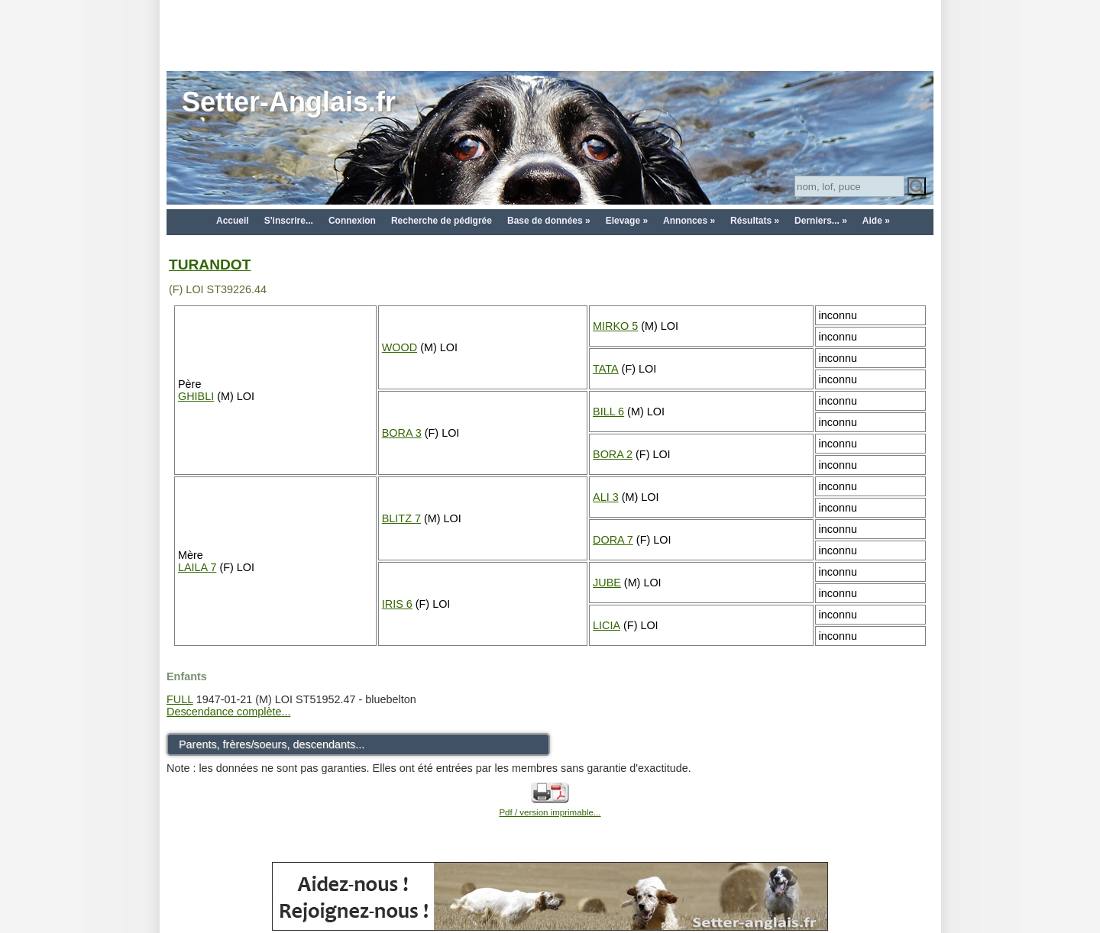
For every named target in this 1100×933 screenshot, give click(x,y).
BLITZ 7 (401, 518)
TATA (606, 369)
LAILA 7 (197, 567)
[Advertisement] (550, 34)
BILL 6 (608, 411)
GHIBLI (196, 396)
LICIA (606, 625)
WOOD (399, 347)
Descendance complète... (228, 711)
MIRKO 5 (615, 326)
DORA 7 (613, 540)
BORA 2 (612, 454)
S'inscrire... (288, 220)
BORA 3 (402, 433)
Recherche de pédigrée (441, 220)
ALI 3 (606, 497)
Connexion (352, 220)
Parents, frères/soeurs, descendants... (271, 744)
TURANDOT (210, 265)
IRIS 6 (397, 604)
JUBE (607, 582)
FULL (180, 699)
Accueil (232, 220)
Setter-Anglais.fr (289, 102)
